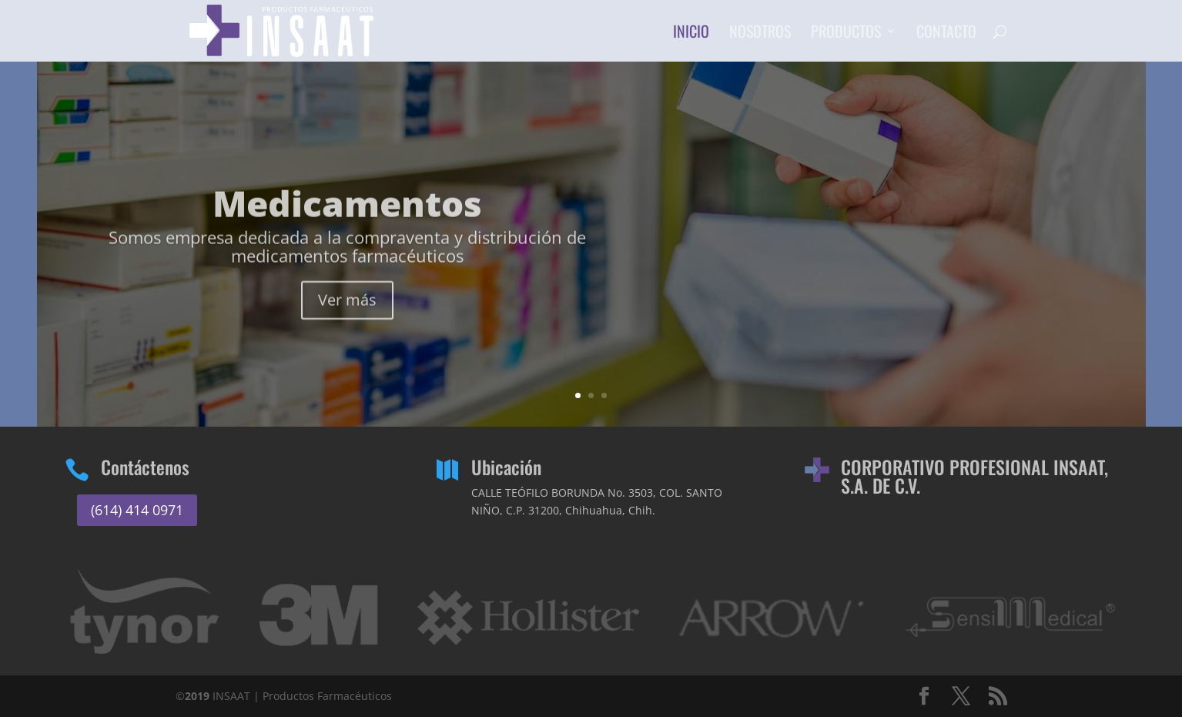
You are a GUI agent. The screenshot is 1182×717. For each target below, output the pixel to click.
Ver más (347, 320)
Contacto (946, 33)
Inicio (691, 33)
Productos (846, 33)
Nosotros (760, 33)
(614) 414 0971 (137, 510)
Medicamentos (347, 224)
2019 (197, 696)
